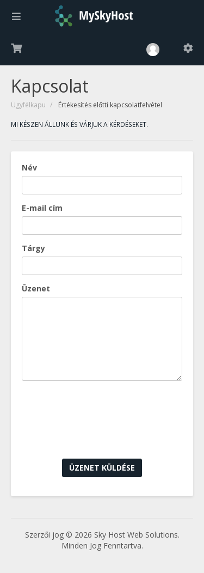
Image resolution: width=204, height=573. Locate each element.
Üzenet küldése (102, 467)
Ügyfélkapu (28, 104)
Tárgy (33, 248)
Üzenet (36, 288)
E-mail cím (42, 208)
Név (29, 167)
